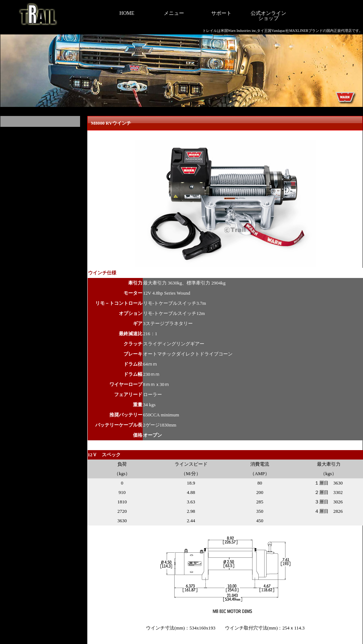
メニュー (174, 13)
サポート (221, 13)
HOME (127, 13)
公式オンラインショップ (268, 16)
